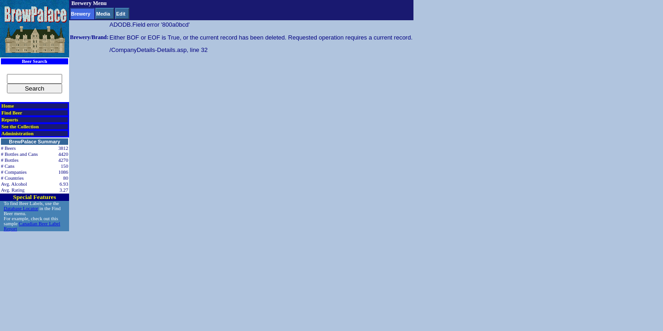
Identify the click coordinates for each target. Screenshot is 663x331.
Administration (17, 133)
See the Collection (20, 126)
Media (103, 14)
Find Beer (11, 112)
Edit (120, 14)
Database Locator (21, 208)
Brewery (80, 14)
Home (7, 105)
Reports (9, 119)
